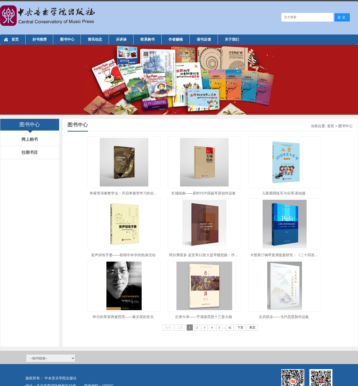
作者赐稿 (176, 39)
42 (229, 327)
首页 (15, 39)
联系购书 (147, 39)
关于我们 (232, 39)
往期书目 (29, 152)
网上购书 (29, 139)
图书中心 (69, 39)
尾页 (252, 327)
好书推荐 (41, 39)
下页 (240, 327)
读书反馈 (204, 39)
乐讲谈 (121, 39)
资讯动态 (95, 39)
